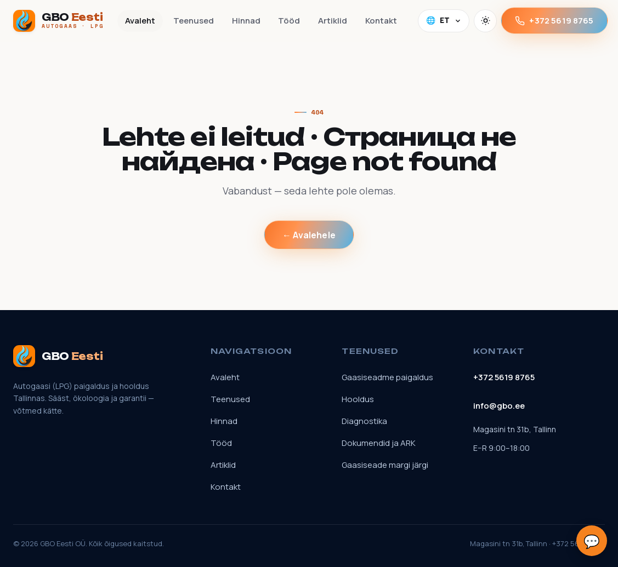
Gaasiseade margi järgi (385, 465)
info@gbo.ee (499, 405)
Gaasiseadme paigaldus (387, 377)
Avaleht (140, 20)
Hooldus (358, 399)
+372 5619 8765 (554, 20)
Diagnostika (364, 421)
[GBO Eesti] (58, 21)
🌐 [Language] (444, 20)
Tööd (289, 20)
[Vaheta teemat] (485, 20)
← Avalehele (309, 235)
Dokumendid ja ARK (379, 443)
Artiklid (332, 20)
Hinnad (246, 20)
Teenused (193, 20)
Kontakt (381, 20)
